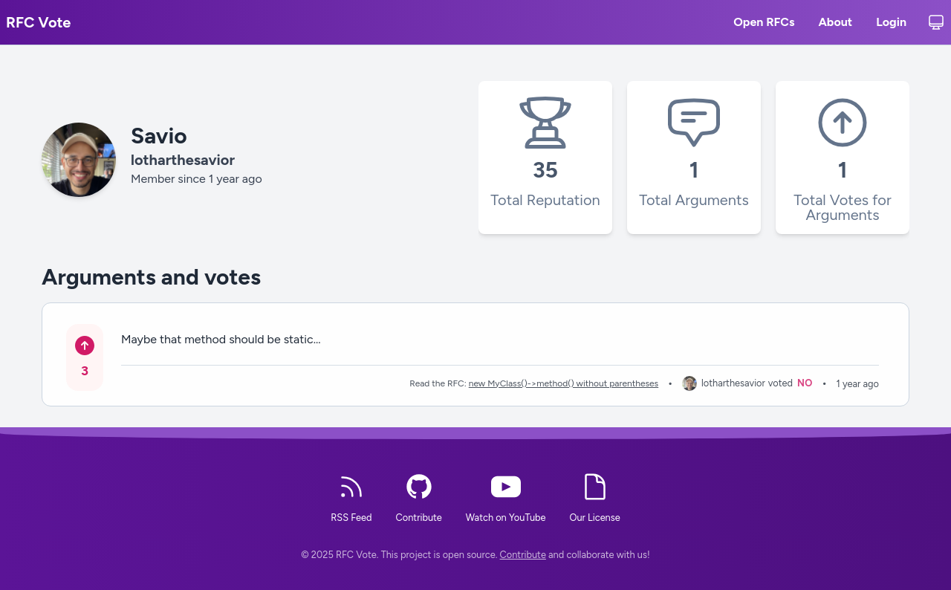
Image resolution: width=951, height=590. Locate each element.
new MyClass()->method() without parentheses (563, 383)
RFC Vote (38, 22)
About (835, 24)
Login (891, 24)
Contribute (523, 554)
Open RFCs (763, 24)
